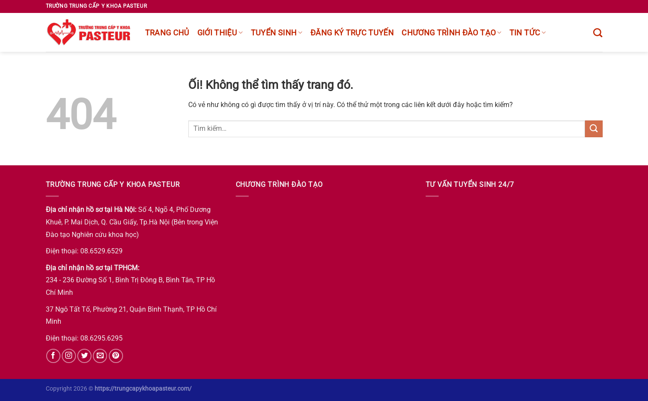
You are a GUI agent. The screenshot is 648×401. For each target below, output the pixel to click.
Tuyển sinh (277, 32)
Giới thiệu (220, 32)
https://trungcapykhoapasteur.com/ (143, 388)
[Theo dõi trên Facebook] (53, 356)
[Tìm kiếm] (597, 32)
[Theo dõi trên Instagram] (69, 356)
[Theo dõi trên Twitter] (84, 356)
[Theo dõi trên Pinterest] (116, 356)
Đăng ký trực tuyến (352, 32)
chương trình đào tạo (451, 32)
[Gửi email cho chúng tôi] (100, 356)
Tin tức (527, 32)
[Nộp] (593, 128)
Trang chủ (167, 32)
